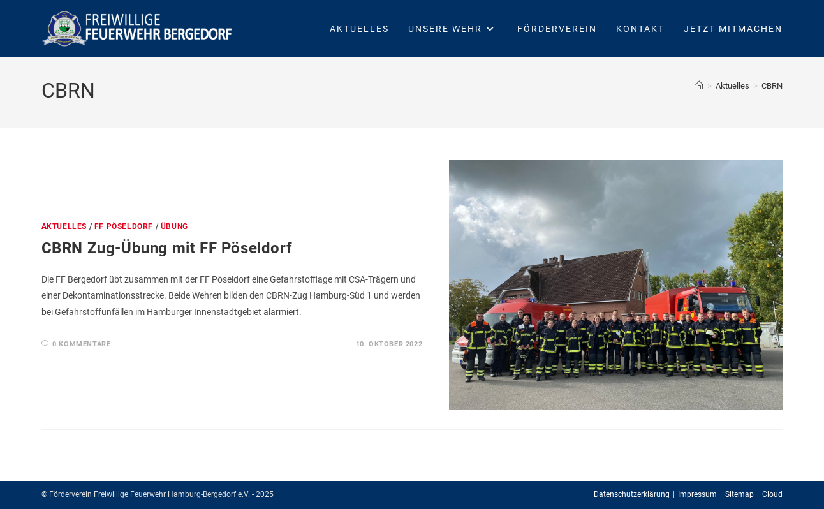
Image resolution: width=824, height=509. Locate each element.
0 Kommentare (81, 344)
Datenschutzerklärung (632, 494)
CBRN (772, 86)
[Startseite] (699, 86)
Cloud (772, 494)
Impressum (697, 494)
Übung (174, 226)
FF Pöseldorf (123, 226)
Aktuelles (64, 226)
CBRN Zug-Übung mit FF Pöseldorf (167, 248)
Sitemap (739, 494)
